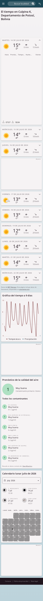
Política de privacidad (21, 581)
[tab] (21, 45)
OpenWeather (27, 466)
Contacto (8, 581)
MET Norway (12, 287)
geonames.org (24, 289)
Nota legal (34, 581)
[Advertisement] (21, 29)
